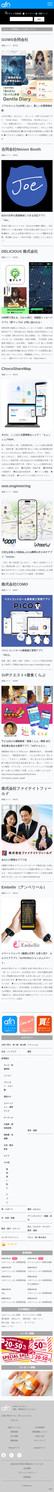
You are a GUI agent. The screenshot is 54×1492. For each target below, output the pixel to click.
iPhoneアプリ (14, 1448)
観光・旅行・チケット (10, 1228)
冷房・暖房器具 (8, 1147)
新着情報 (14, 1432)
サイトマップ (39, 1440)
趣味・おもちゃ (34, 1209)
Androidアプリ (40, 1448)
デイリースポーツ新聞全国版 (40, 1262)
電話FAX (7, 1097)
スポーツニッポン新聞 (10, 1315)
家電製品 (5, 1058)
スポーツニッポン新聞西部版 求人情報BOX (40, 1282)
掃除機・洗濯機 (8, 1137)
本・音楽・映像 (8, 1218)
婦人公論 (5, 1322)
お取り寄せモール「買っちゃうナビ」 (17, 1416)
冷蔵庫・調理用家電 (8, 1126)
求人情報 (14, 1436)
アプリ (7, 1198)
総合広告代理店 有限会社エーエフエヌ (27, 1464)
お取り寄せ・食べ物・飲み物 (13, 1045)
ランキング (9, 1244)
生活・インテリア (8, 1052)
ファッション (33, 1045)
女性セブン (16, 1319)
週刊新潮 (5, 1319)
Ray (3, 1293)
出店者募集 (39, 1427)
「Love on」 (14, 1420)
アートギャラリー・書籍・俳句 (40, 1218)
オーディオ (8, 1117)
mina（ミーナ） (8, 1326)
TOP (50, 1489)
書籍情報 (14, 1440)
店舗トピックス (14, 1427)
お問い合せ (39, 1436)
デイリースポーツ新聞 (32, 1315)
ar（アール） (30, 1322)
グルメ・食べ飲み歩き (37, 1237)
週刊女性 (27, 1319)
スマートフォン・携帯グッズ (8, 1107)
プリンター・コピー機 (8, 1086)
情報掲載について (39, 1432)
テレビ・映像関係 (8, 1067)
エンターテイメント (9, 1237)
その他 (6, 1162)
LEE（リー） (38, 1319)
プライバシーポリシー (27, 1473)
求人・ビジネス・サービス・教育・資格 (40, 1229)
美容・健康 (32, 1130)
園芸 (29, 1052)
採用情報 (27, 1477)
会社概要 (27, 1468)
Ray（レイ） (16, 1322)
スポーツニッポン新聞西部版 (13, 1262)
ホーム (5, 29)
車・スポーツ (7, 1209)
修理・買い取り (7, 1178)
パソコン (7, 1076)
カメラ (6, 1156)
